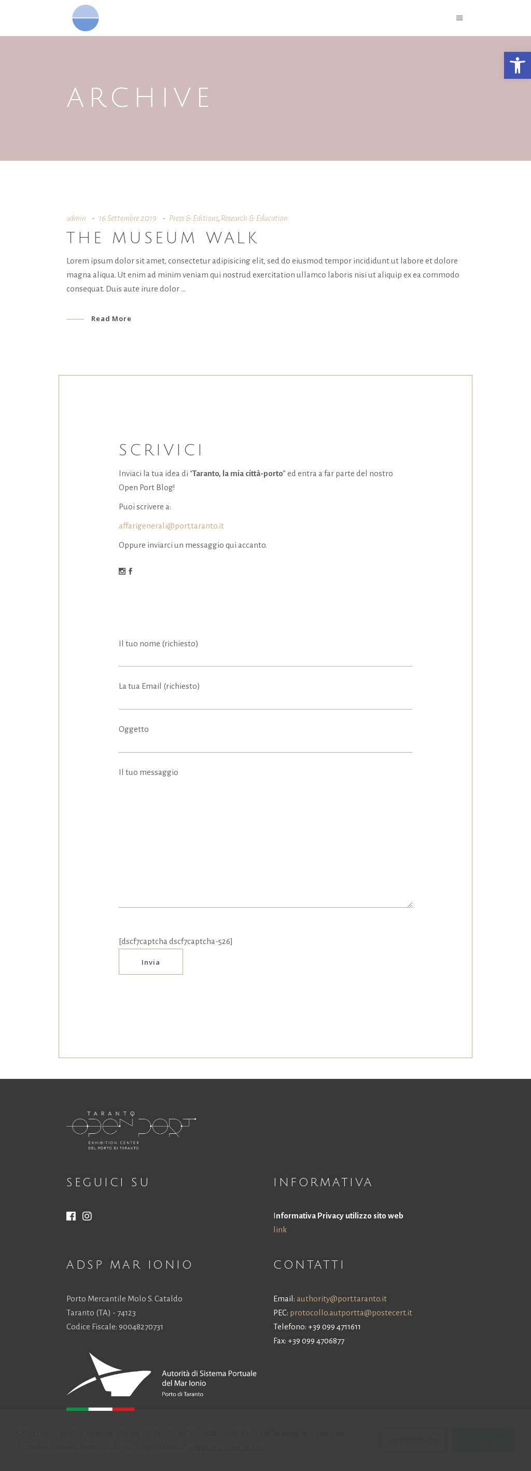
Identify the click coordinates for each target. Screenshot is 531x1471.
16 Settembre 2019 (128, 218)
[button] (517, 65)
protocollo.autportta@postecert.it (351, 1312)
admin (76, 218)
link (280, 1229)
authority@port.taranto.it (342, 1298)
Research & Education (254, 218)
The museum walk (162, 238)
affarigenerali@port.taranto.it (171, 525)
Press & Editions (193, 218)
